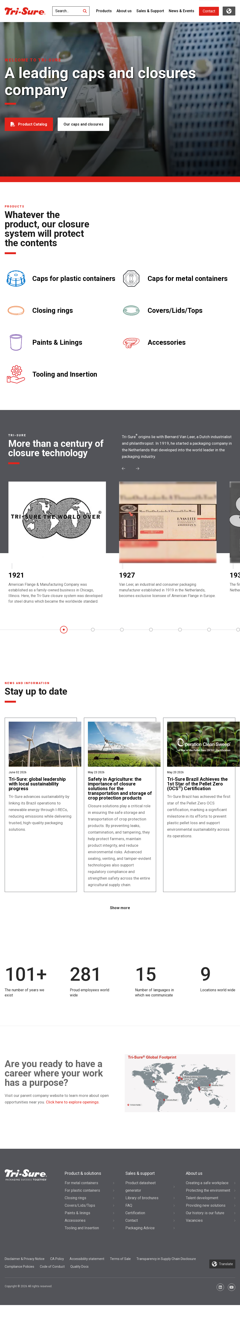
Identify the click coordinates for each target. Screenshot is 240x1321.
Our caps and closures (84, 124)
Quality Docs (79, 1282)
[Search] (85, 11)
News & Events (181, 11)
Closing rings (52, 310)
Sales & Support (150, 11)
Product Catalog (32, 124)
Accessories (167, 342)
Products (104, 11)
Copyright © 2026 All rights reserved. (28, 1302)
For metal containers (81, 1198)
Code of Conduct (52, 1282)
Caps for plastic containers (73, 278)
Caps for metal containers (188, 278)
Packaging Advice (140, 1243)
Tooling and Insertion (64, 374)
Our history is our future (205, 1228)
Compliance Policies (19, 1282)
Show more (120, 924)
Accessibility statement (87, 1274)
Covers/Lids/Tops (175, 310)
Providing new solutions (205, 1221)
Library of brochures (141, 1213)
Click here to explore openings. (73, 1117)
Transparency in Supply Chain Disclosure (166, 1274)
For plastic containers (82, 1206)
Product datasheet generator (140, 1202)
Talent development (202, 1213)
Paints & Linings (57, 342)
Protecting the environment (208, 1206)
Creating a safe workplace (207, 1198)
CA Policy (57, 1274)
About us (124, 11)
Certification (135, 1228)
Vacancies (194, 1236)
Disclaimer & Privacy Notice (25, 1274)
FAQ (128, 1221)
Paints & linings (77, 1228)
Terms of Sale (120, 1274)
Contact (209, 11)
